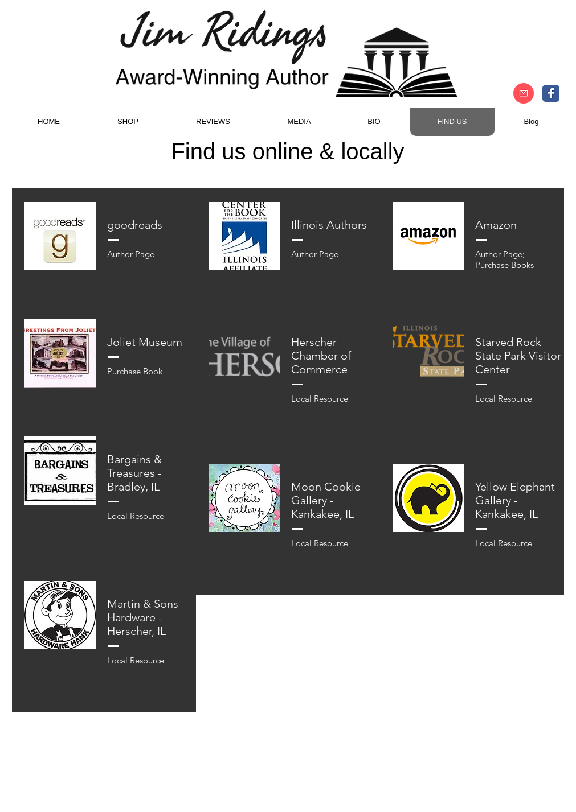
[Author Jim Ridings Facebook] (550, 93)
